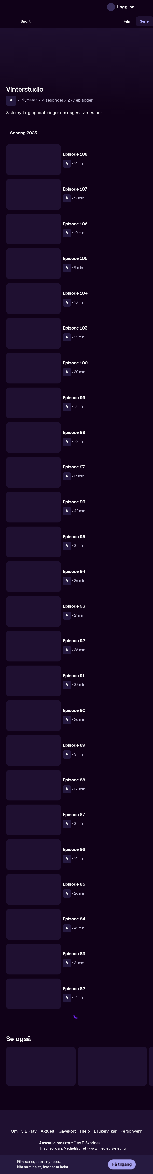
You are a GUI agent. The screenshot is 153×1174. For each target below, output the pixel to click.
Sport (26, 21)
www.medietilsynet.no (107, 1148)
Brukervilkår (105, 1131)
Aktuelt (47, 1131)
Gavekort (67, 1131)
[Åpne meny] (142, 7)
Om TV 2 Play (24, 1131)
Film (127, 21)
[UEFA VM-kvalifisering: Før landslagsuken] (112, 1066)
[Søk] (11, 21)
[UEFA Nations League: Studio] (41, 1066)
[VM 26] (77, 21)
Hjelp (85, 1131)
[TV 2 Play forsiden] (44, 7)
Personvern (131, 1131)
